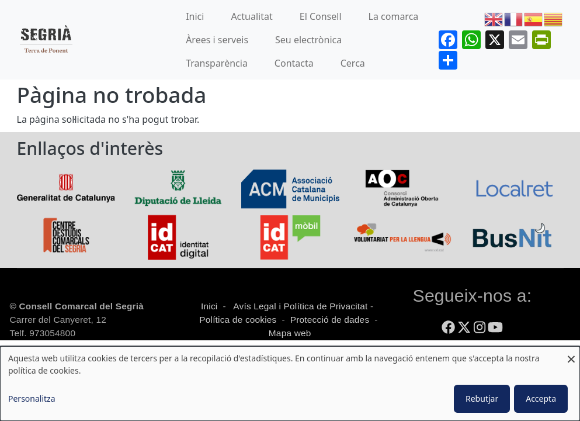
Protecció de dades (330, 320)
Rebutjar (482, 398)
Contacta (294, 63)
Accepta (541, 398)
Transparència (217, 63)
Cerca (353, 63)
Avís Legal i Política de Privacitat (300, 306)
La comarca (394, 16)
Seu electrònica (308, 39)
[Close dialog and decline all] (571, 353)
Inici (195, 16)
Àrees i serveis (217, 39)
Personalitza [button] (31, 398)
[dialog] (290, 383)
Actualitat (251, 16)
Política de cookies (237, 320)
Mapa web (288, 333)
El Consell (321, 16)
